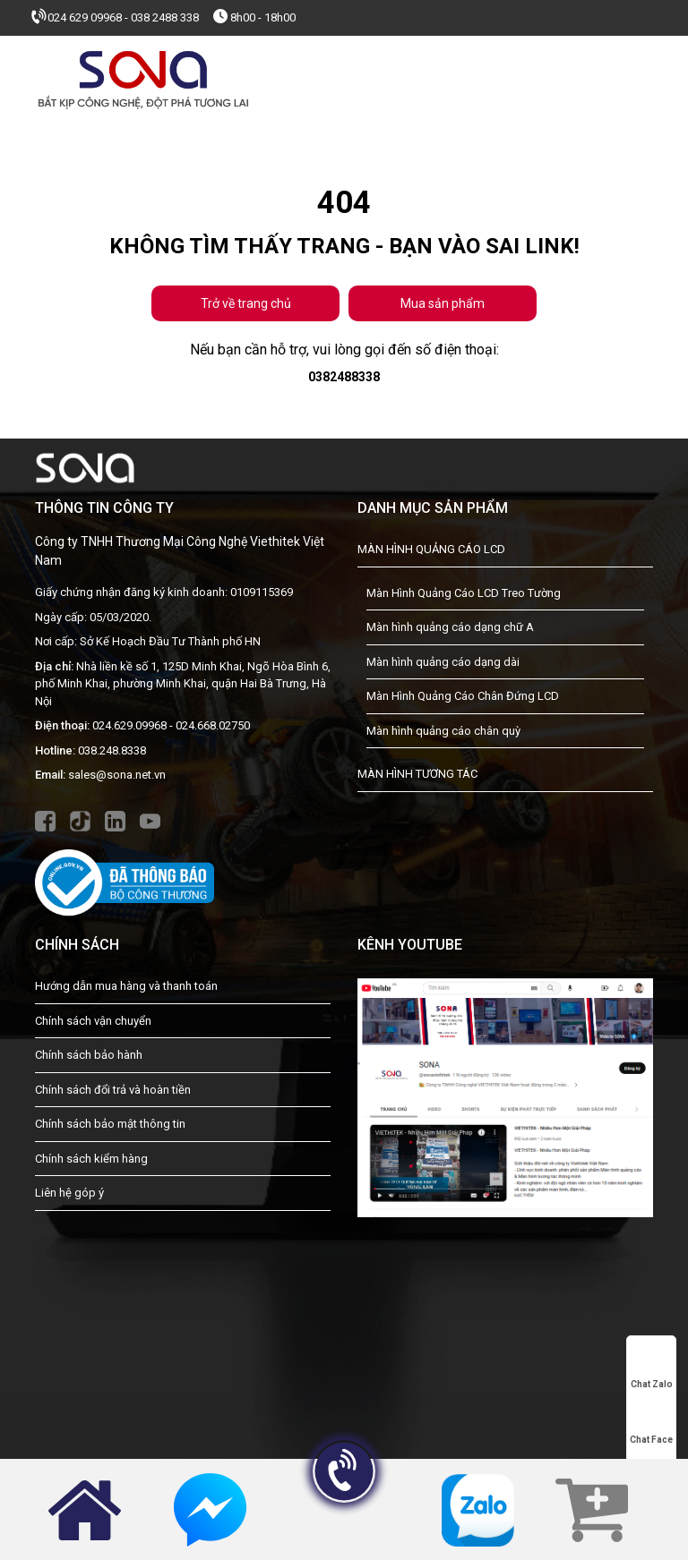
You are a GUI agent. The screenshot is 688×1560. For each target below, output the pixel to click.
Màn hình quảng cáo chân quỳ (443, 730)
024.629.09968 (129, 725)
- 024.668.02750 (209, 725)
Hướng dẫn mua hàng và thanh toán (126, 986)
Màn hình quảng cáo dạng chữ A (450, 627)
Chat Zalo (652, 1368)
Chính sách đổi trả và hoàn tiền (113, 1089)
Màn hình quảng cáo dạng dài (443, 662)
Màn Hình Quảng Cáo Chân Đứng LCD (462, 696)
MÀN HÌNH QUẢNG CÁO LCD (431, 549)
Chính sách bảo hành (88, 1054)
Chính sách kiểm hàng (91, 1158)
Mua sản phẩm (442, 303)
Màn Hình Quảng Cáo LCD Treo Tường (463, 593)
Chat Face (651, 1424)
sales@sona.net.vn (117, 774)
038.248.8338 (112, 750)
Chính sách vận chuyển (93, 1020)
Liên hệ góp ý (69, 1192)
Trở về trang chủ (246, 303)
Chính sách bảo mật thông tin (110, 1123)
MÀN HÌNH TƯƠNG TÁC (417, 773)
